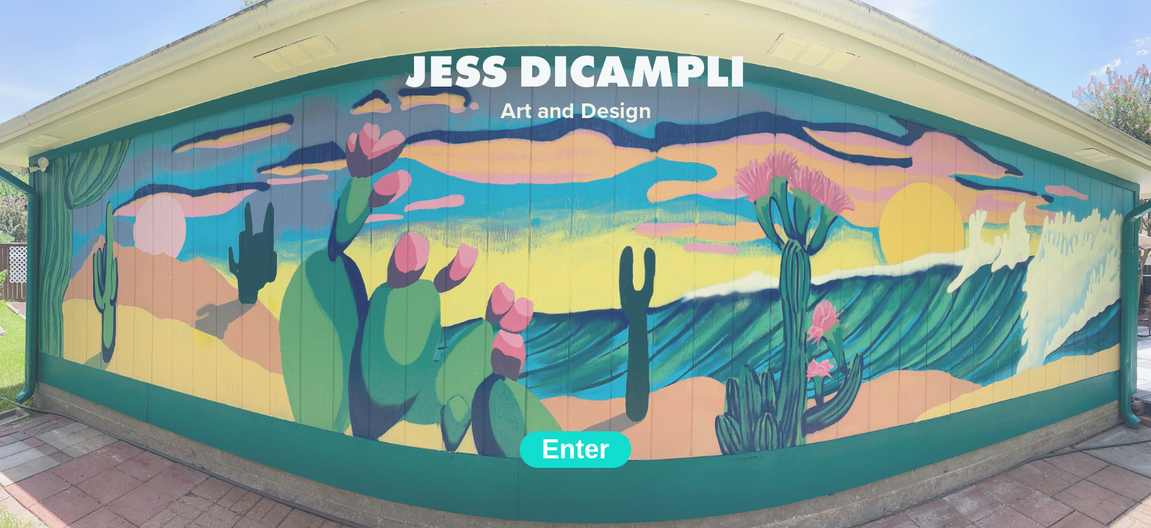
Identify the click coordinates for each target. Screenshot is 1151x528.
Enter (575, 449)
